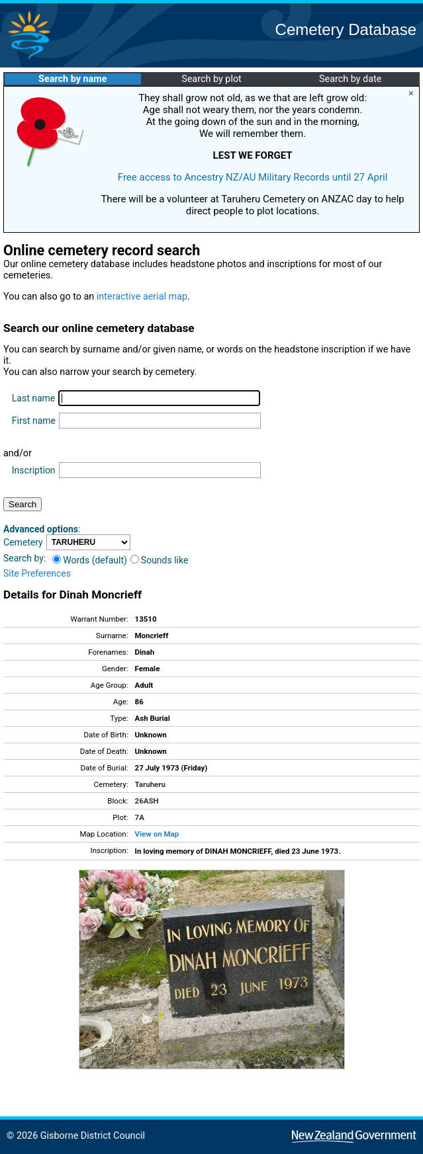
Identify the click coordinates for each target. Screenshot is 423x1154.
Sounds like (159, 560)
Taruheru (150, 784)
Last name (33, 398)
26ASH (147, 800)
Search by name (72, 79)
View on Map (157, 834)
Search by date (350, 79)
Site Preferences (37, 573)
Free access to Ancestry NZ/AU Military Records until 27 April (253, 177)
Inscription (34, 470)
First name (34, 420)
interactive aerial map (142, 296)
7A (139, 817)
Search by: (24, 558)
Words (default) (89, 560)
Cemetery (23, 542)
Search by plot (211, 79)
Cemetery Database (345, 29)
